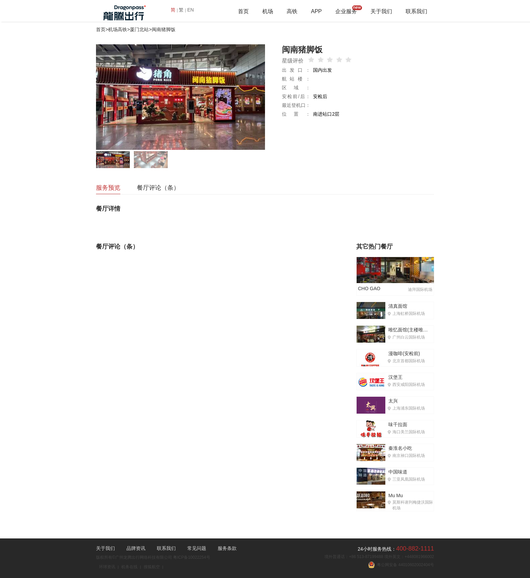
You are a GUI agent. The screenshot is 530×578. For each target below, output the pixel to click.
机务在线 (129, 566)
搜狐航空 (152, 566)
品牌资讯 (135, 548)
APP (316, 11)
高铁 (292, 11)
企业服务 (346, 11)
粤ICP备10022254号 (191, 557)
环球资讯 (107, 566)
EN (190, 10)
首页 (243, 11)
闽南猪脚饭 (163, 29)
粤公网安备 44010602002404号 (401, 564)
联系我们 (416, 11)
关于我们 (381, 11)
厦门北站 (139, 29)
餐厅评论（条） (158, 187)
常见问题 (196, 548)
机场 (267, 11)
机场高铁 (117, 29)
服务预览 (108, 187)
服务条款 (227, 548)
